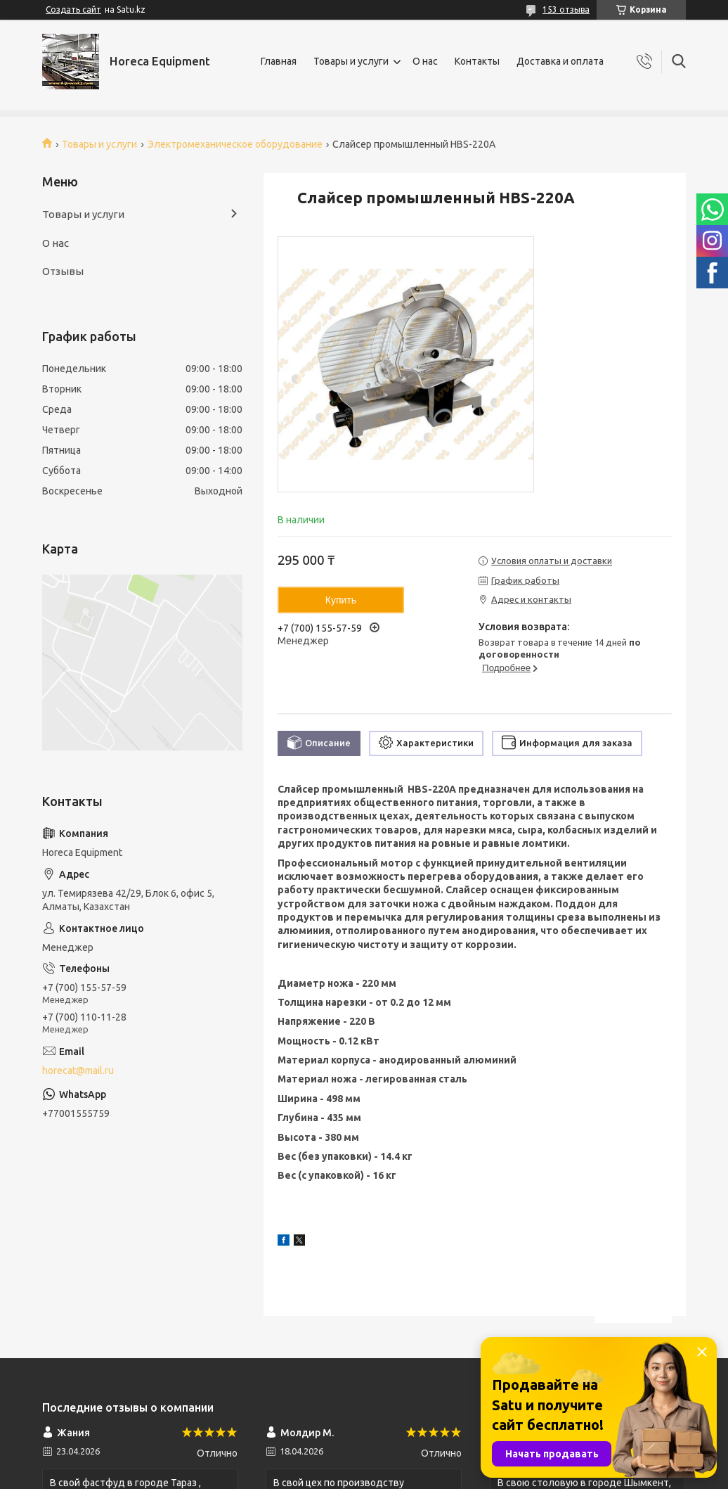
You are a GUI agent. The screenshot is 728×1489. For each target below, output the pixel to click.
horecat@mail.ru (78, 1070)
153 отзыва (566, 9)
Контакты (477, 61)
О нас (425, 61)
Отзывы (63, 271)
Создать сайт (73, 9)
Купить (340, 600)
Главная (279, 61)
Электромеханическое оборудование (235, 144)
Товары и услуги (351, 61)
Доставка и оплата (560, 61)
